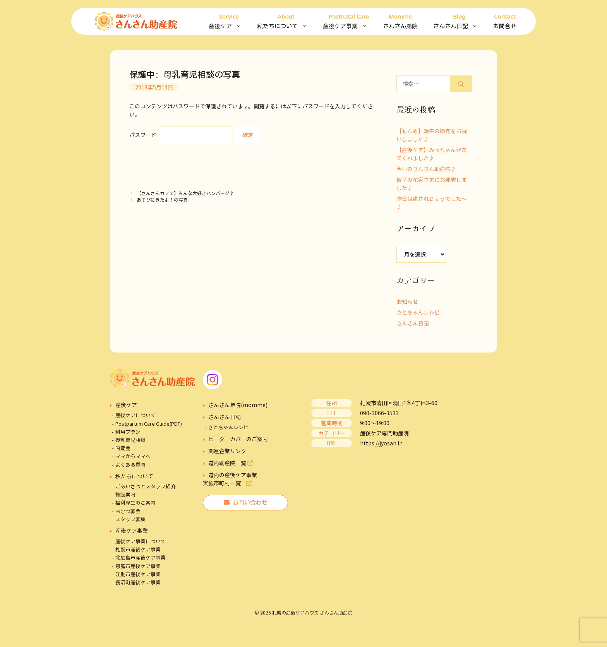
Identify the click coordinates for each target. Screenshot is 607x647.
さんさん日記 (459, 21)
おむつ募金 (128, 511)
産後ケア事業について (140, 541)
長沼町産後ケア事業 (138, 582)
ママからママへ (133, 456)
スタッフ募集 (130, 519)
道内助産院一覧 (230, 463)
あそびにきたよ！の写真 (162, 199)
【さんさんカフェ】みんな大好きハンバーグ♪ (185, 193)
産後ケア (229, 21)
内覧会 (122, 448)
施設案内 (125, 494)
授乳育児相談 (130, 439)
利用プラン (128, 431)
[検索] (461, 83)
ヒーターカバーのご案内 (238, 439)
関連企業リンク (227, 451)
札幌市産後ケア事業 (138, 549)
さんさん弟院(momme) (237, 405)
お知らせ (407, 301)
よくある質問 (130, 464)
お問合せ (504, 20)
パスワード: (181, 135)
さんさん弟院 (400, 20)
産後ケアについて (135, 415)
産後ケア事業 (349, 21)
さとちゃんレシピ (418, 312)
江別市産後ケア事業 (138, 574)
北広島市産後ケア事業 (140, 557)
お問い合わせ (245, 502)
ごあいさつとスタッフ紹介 (145, 486)
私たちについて (286, 21)
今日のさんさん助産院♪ (426, 169)
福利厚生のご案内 (135, 502)
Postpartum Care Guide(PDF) (148, 423)
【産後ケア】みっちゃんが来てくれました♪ (431, 154)
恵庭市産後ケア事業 (138, 566)
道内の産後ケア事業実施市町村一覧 (230, 479)
